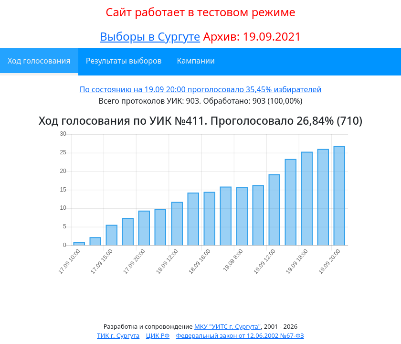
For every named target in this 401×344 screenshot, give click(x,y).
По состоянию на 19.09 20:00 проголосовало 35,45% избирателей (201, 89)
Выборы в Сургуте (150, 36)
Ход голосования (39, 60)
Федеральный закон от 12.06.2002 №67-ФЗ (240, 335)
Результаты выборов (124, 60)
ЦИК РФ (157, 335)
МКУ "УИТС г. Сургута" (227, 326)
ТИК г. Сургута (118, 335)
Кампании (196, 60)
